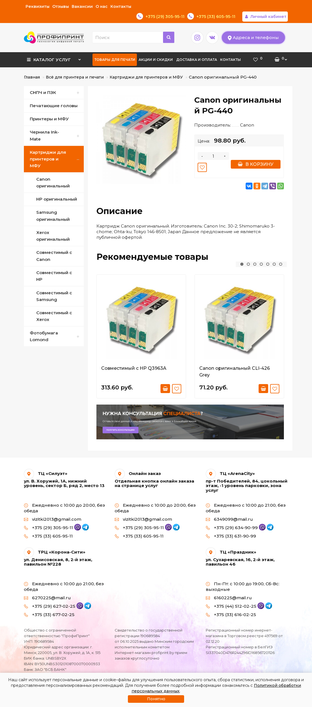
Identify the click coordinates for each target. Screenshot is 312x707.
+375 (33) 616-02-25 (231, 604)
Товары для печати (114, 49)
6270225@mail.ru (47, 587)
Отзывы (60, 6)
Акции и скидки (156, 49)
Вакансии (82, 6)
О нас (102, 6)
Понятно (156, 698)
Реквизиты (37, 6)
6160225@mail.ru (229, 587)
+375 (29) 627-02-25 (53, 596)
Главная (32, 67)
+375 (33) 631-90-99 (231, 526)
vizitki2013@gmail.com (52, 509)
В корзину (255, 154)
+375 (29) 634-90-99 (236, 517)
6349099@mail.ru (229, 509)
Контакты (120, 6)
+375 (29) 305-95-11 (52, 517)
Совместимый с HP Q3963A (133, 358)
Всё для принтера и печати (75, 67)
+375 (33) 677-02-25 (49, 604)
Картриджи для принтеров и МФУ (146, 67)
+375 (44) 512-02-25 (235, 596)
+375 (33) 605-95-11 (48, 526)
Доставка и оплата (196, 49)
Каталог (54, 47)
